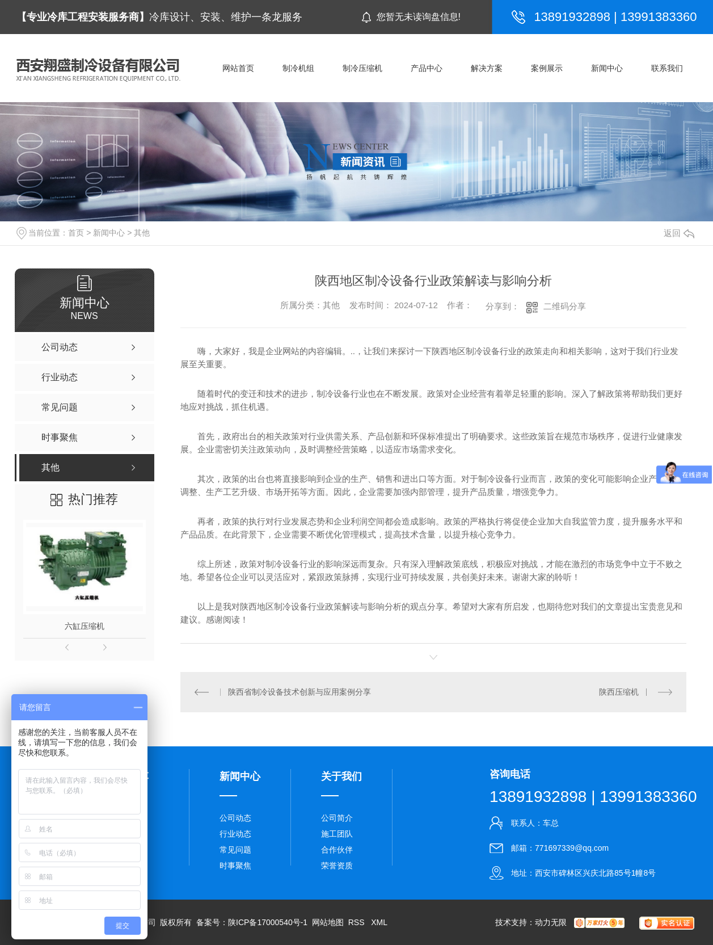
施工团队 (337, 833)
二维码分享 (564, 306)
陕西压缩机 (619, 691)
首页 (76, 232)
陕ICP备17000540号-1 (267, 922)
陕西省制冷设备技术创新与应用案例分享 (299, 691)
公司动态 (235, 817)
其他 (142, 232)
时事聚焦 (235, 865)
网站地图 (328, 922)
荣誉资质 (337, 865)
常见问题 (235, 849)
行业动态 (235, 833)
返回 (679, 233)
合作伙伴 (337, 849)
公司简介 (337, 817)
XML (379, 922)
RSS (357, 922)
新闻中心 (109, 232)
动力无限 (551, 922)
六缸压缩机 (84, 626)
